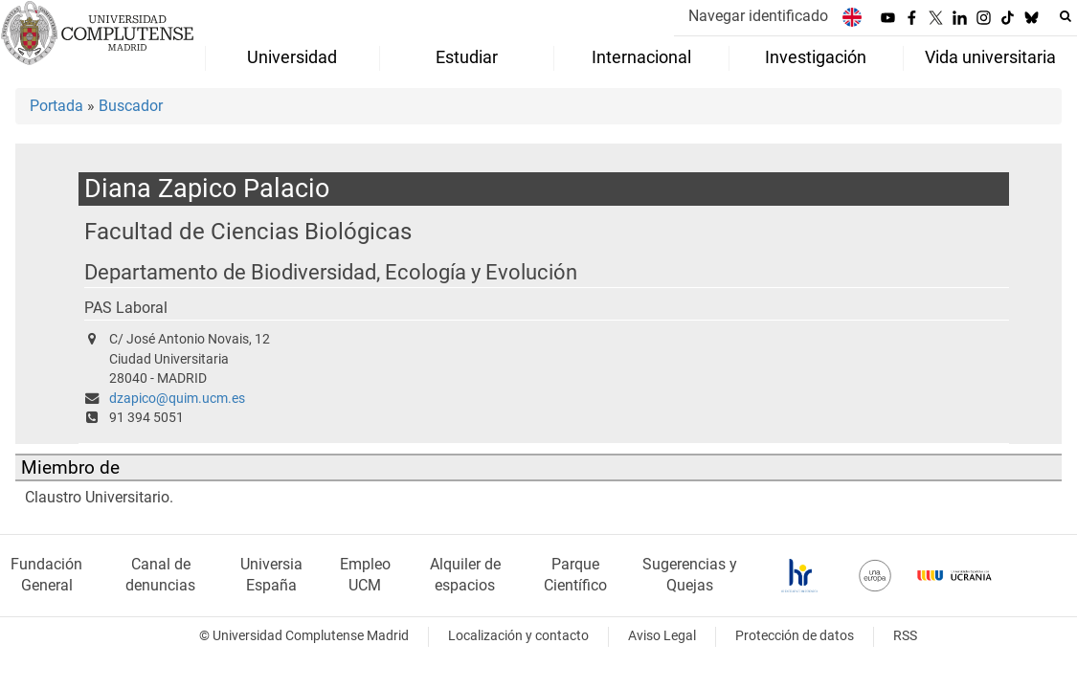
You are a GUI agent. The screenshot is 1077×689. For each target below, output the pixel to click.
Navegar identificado (758, 16)
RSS (905, 636)
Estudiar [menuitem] (467, 57)
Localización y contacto (518, 636)
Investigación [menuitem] (815, 57)
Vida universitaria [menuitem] (990, 57)
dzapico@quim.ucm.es (177, 398)
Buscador (131, 106)
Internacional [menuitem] (641, 57)
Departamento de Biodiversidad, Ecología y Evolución (330, 272)
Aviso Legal (662, 636)
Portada (56, 106)
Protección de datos (794, 636)
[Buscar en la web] (1065, 16)
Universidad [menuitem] (292, 57)
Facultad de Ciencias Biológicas (248, 231)
